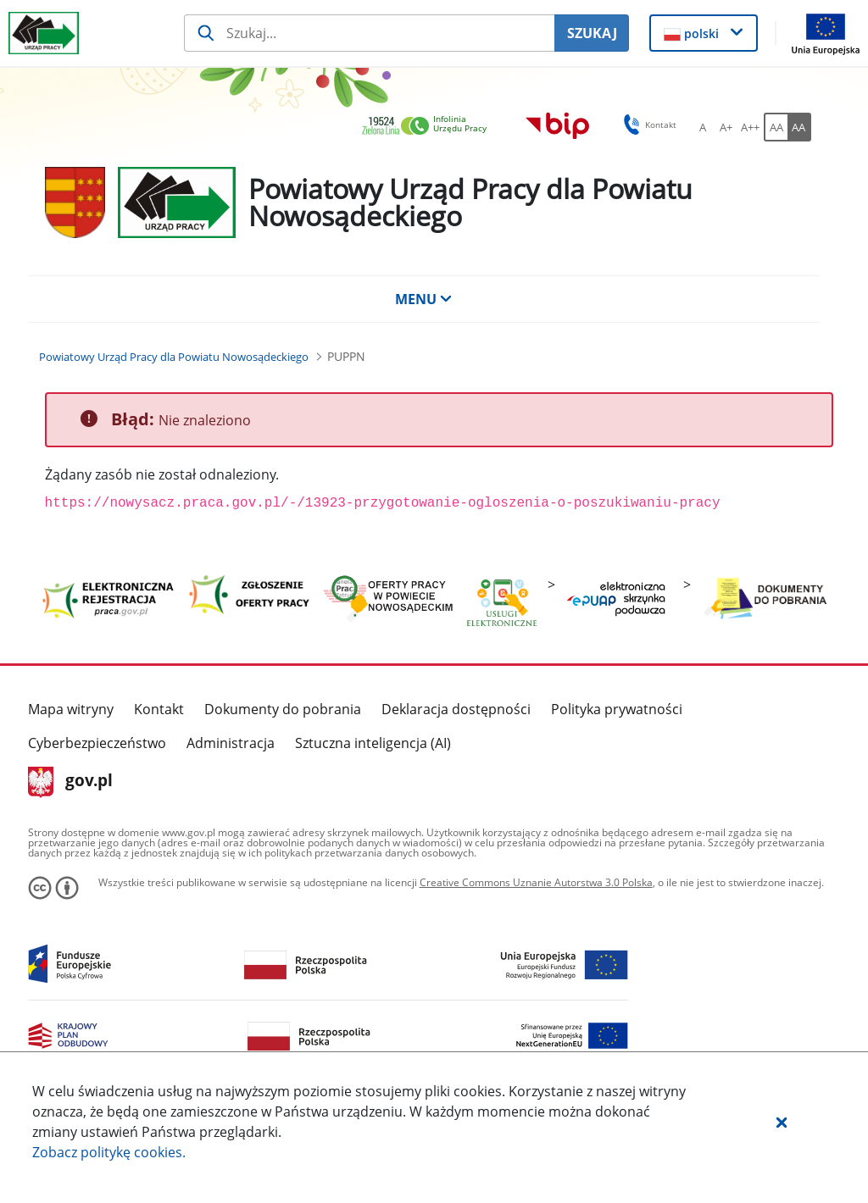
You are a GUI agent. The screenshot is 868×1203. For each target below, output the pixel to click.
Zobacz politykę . (109, 1152)
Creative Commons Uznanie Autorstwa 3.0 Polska (536, 882)
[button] (781, 1121)
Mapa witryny (71, 709)
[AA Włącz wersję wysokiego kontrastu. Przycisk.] (799, 127)
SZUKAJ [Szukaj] (592, 33)
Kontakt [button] (647, 124)
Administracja (230, 743)
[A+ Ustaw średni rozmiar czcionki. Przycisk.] (726, 127)
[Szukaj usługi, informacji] (369, 33)
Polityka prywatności (616, 709)
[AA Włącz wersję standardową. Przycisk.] (775, 127)
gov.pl (71, 782)
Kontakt (159, 709)
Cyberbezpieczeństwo (97, 743)
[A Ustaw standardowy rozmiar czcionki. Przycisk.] (703, 127)
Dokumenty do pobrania (282, 709)
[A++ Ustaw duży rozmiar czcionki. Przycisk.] (750, 127)
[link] (429, 126)
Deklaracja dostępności (456, 709)
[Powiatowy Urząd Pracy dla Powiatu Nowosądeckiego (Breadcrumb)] (174, 356)
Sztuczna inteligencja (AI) (373, 743)
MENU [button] (424, 299)
